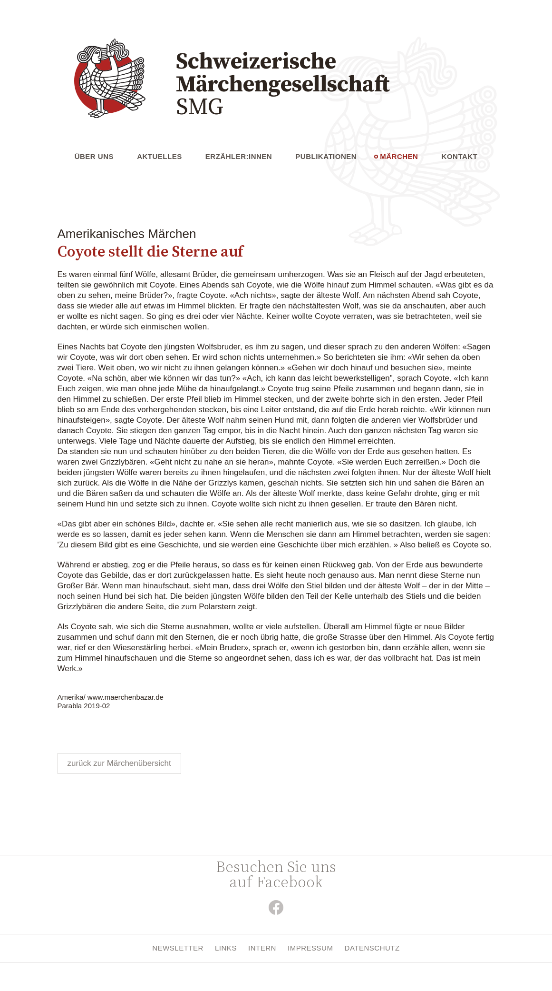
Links (226, 948)
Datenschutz (372, 948)
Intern (262, 948)
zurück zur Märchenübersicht (119, 763)
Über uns (94, 156)
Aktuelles (159, 156)
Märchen (399, 156)
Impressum (310, 948)
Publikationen (326, 156)
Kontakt (460, 156)
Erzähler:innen (238, 156)
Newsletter (177, 948)
